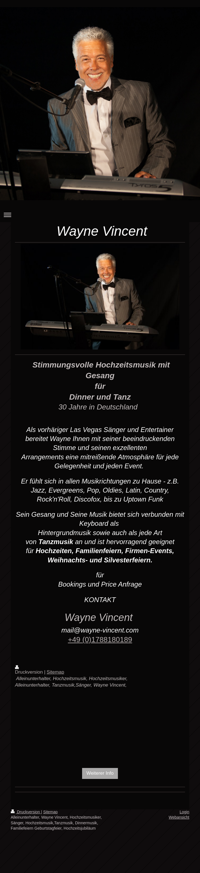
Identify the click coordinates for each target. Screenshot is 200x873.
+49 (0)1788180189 (100, 639)
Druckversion (26, 812)
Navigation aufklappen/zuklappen (100, 215)
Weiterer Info (99, 773)
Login (184, 812)
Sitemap (55, 672)
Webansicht (179, 817)
